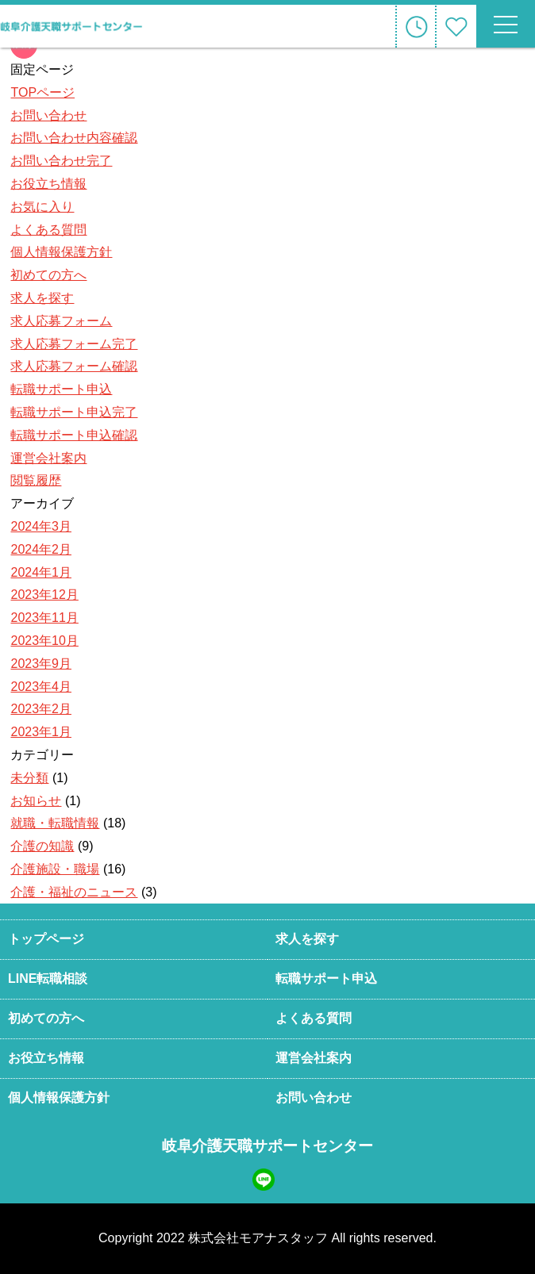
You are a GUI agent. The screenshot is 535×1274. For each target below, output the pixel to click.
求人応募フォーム (61, 321)
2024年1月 (40, 572)
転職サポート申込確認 (73, 435)
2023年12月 (44, 594)
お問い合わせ (48, 115)
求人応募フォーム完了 (73, 344)
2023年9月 (40, 663)
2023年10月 (44, 640)
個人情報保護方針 (61, 252)
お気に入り (42, 206)
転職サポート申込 (61, 389)
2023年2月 (40, 709)
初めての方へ (48, 275)
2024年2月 (40, 549)
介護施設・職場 (54, 869)
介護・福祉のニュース (73, 892)
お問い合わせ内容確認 (73, 137)
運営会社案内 (48, 458)
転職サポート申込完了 (73, 412)
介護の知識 (42, 846)
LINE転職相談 (47, 978)
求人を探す (42, 298)
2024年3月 (40, 526)
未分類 (29, 778)
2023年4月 (40, 686)
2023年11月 (44, 617)
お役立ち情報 (48, 183)
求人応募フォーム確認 (73, 366)
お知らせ (35, 801)
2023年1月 (40, 732)
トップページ (46, 939)
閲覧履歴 (35, 480)
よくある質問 (48, 229)
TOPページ (42, 92)
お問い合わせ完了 (61, 160)
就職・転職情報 (54, 823)
